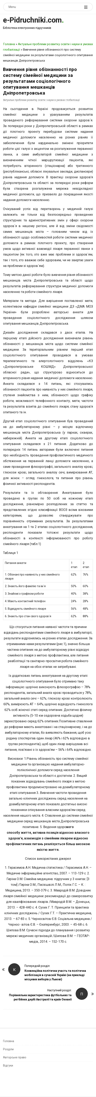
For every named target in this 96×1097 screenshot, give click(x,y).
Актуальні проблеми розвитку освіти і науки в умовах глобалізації (41, 100)
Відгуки (8, 1065)
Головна (9, 44)
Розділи (8, 1049)
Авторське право (14, 1057)
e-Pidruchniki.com (32, 20)
